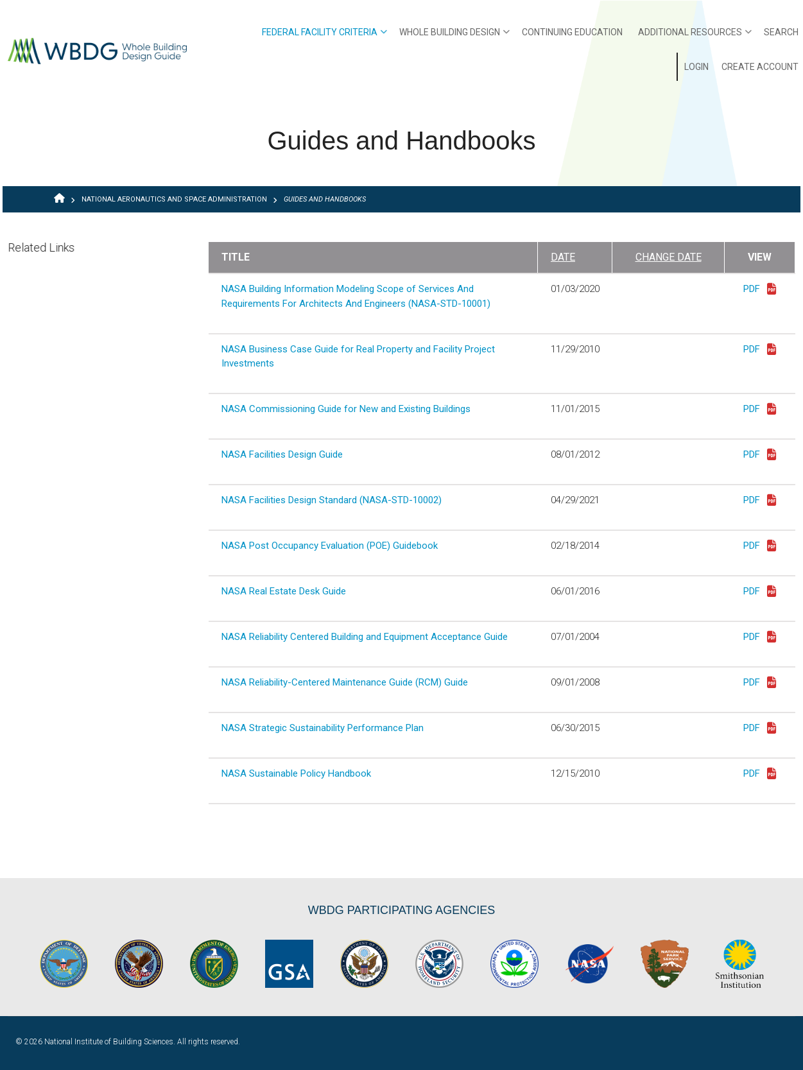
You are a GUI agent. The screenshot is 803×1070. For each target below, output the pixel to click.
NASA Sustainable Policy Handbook (296, 773)
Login (696, 67)
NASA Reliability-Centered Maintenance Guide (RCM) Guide (344, 682)
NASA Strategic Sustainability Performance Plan (322, 728)
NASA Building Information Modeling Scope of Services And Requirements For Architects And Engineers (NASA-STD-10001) (355, 296)
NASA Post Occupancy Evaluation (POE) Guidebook (329, 545)
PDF (760, 290)
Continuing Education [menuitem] (572, 32)
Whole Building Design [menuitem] (454, 36)
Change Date (668, 257)
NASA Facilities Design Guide (282, 454)
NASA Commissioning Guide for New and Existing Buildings (346, 409)
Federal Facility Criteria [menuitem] (324, 36)
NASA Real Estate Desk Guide (283, 591)
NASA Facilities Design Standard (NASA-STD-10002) (331, 500)
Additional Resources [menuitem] (695, 36)
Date (563, 257)
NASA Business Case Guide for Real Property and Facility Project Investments (358, 356)
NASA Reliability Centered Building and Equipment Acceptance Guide (364, 637)
